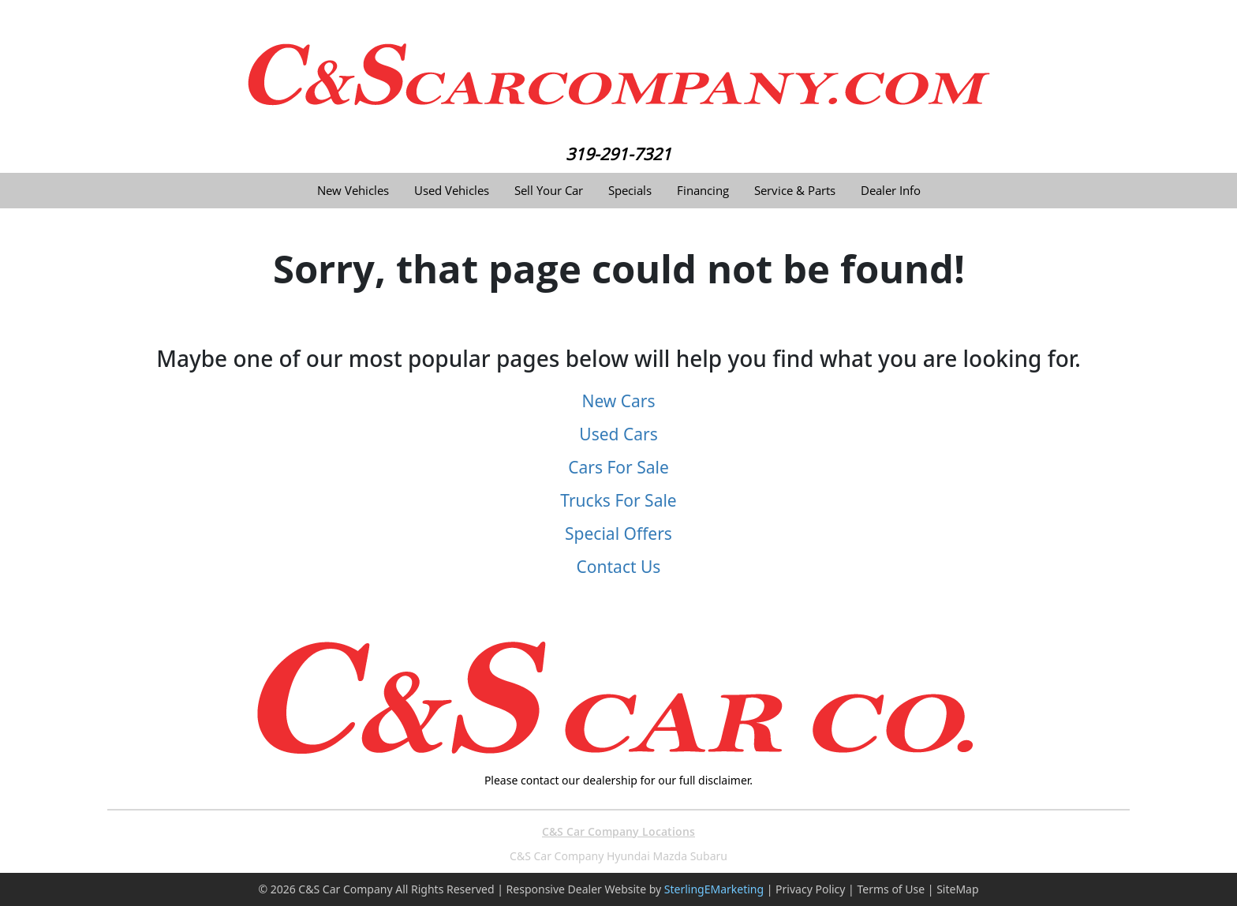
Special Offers (618, 533)
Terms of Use (891, 889)
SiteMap (957, 889)
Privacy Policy (810, 889)
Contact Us (619, 567)
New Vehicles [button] (353, 190)
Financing (703, 190)
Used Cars (618, 434)
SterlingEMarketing (714, 889)
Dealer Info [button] (891, 190)
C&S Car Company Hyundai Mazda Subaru (618, 855)
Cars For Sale (618, 467)
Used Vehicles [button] (451, 190)
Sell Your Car (548, 190)
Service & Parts (794, 190)
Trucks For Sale (618, 500)
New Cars (618, 401)
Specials (630, 190)
